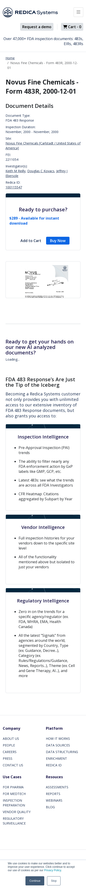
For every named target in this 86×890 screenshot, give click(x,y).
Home (10, 58)
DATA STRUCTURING (62, 752)
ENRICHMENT (56, 758)
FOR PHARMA (13, 787)
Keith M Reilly (15, 171)
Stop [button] (54, 880)
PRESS (7, 758)
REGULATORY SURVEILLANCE (14, 820)
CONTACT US (13, 765)
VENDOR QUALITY (17, 812)
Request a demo (36, 26)
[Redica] (30, 12)
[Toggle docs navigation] (78, 12)
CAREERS (10, 752)
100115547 (14, 187)
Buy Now (58, 240)
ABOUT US (11, 738)
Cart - (72, 26)
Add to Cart (30, 240)
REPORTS (53, 794)
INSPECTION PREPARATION (14, 802)
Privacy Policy (52, 870)
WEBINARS (54, 800)
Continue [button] (34, 880)
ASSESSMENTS (57, 787)
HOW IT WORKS (58, 738)
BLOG (50, 807)
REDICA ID (54, 765)
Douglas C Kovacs (40, 171)
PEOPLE (9, 745)
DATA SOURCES (58, 745)
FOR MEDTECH (14, 794)
